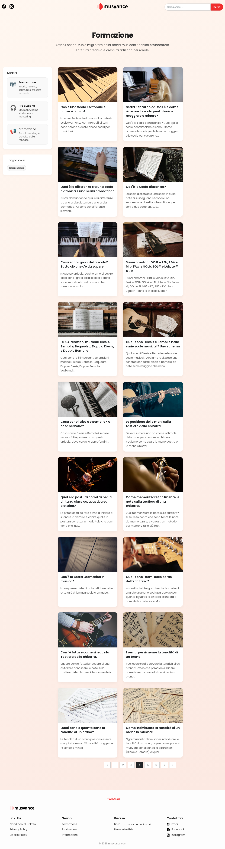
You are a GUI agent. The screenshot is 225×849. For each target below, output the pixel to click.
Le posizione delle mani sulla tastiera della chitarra (148, 424)
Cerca (216, 7)
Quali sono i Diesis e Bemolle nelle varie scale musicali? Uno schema (153, 344)
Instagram (176, 835)
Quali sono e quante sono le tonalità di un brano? (82, 730)
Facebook (175, 829)
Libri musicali (16, 167)
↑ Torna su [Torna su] (112, 799)
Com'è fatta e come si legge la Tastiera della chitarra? (84, 654)
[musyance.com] (112, 12)
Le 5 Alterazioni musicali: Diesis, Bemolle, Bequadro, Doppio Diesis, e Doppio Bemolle (87, 346)
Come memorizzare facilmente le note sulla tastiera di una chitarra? (152, 501)
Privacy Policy (18, 829)
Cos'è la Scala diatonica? (146, 187)
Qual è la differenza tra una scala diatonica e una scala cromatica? (87, 189)
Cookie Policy (18, 835)
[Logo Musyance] (112, 808)
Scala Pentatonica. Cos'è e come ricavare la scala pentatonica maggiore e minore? (152, 111)
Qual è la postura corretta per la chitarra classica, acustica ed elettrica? (86, 501)
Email (172, 824)
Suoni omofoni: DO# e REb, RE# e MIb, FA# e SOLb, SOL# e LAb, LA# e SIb (152, 266)
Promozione (70, 835)
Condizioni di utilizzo (23, 824)
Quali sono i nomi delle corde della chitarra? (149, 579)
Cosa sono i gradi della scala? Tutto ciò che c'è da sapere (84, 264)
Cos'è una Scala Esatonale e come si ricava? (82, 109)
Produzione (69, 829)
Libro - (132, 824)
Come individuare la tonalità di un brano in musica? (153, 730)
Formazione (69, 824)
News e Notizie (123, 829)
